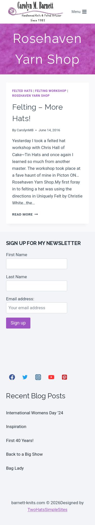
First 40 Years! (19, 440)
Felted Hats (22, 91)
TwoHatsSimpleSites (47, 509)
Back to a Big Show (24, 454)
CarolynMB (25, 130)
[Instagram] (38, 377)
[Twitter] (25, 377)
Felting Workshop (51, 91)
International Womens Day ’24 (34, 412)
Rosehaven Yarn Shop (31, 95)
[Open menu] (79, 12)
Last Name (16, 276)
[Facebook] (12, 377)
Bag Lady (15, 468)
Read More (25, 214)
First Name (16, 254)
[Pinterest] (64, 377)
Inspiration (16, 426)
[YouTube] (51, 377)
